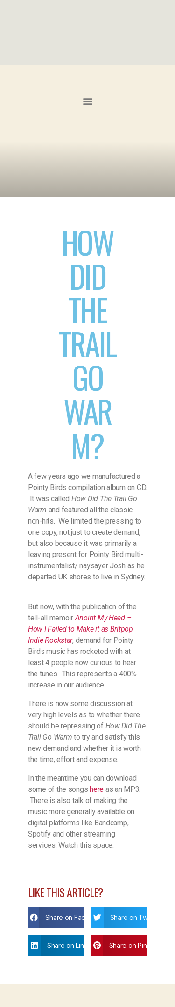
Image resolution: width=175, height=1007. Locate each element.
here (97, 789)
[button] (87, 101)
